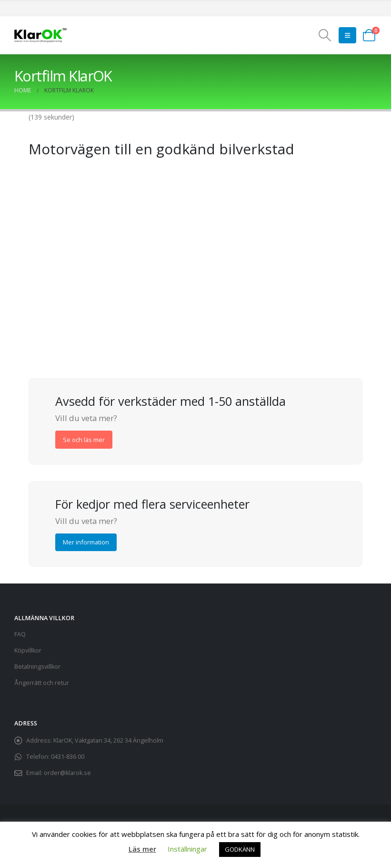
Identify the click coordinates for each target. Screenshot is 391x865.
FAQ (20, 634)
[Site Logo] (40, 35)
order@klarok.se (67, 773)
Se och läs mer (84, 439)
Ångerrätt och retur (41, 683)
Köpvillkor (27, 650)
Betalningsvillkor (37, 667)
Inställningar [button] (187, 849)
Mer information (86, 542)
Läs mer (142, 849)
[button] (325, 35)
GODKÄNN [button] (240, 849)
